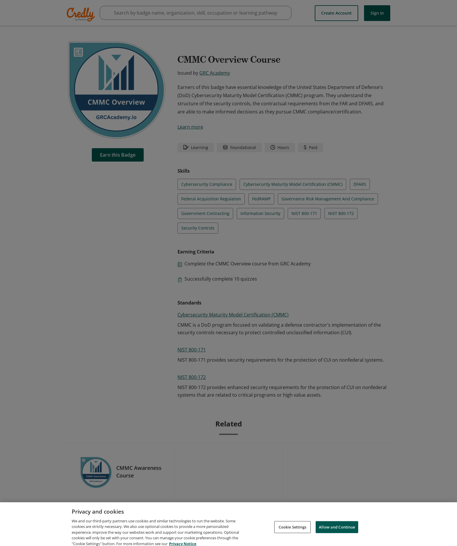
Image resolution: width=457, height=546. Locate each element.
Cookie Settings (293, 533)
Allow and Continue (337, 533)
